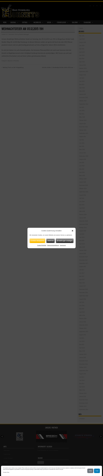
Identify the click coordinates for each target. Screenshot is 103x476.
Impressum (63, 245)
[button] (73, 231)
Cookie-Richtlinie (41, 245)
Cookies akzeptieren (37, 240)
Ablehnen (50, 240)
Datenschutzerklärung (53, 245)
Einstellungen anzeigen (64, 240)
